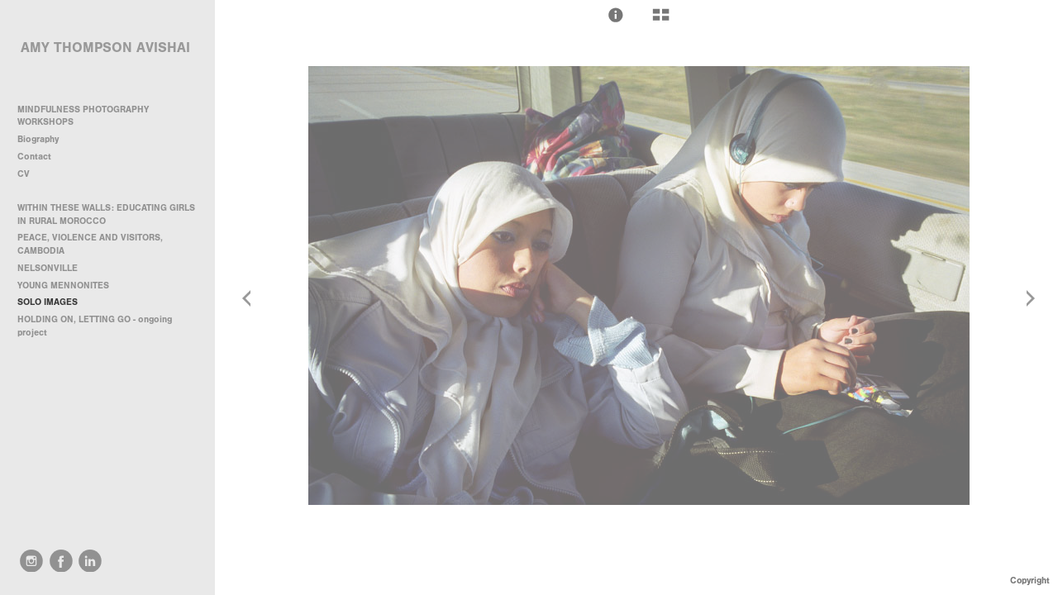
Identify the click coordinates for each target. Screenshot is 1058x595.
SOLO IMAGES (47, 302)
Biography (38, 139)
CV (23, 174)
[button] (615, 15)
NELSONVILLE (47, 268)
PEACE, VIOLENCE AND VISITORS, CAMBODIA (90, 244)
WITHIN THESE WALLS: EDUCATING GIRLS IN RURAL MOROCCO (106, 214)
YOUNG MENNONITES (63, 285)
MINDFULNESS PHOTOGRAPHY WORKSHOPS (83, 116)
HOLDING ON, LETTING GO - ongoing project (94, 326)
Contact (34, 156)
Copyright (1030, 580)
